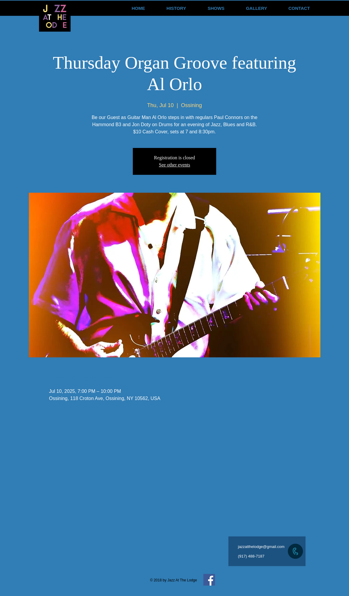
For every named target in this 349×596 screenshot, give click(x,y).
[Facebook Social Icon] (209, 580)
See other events (174, 164)
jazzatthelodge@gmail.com (261, 546)
